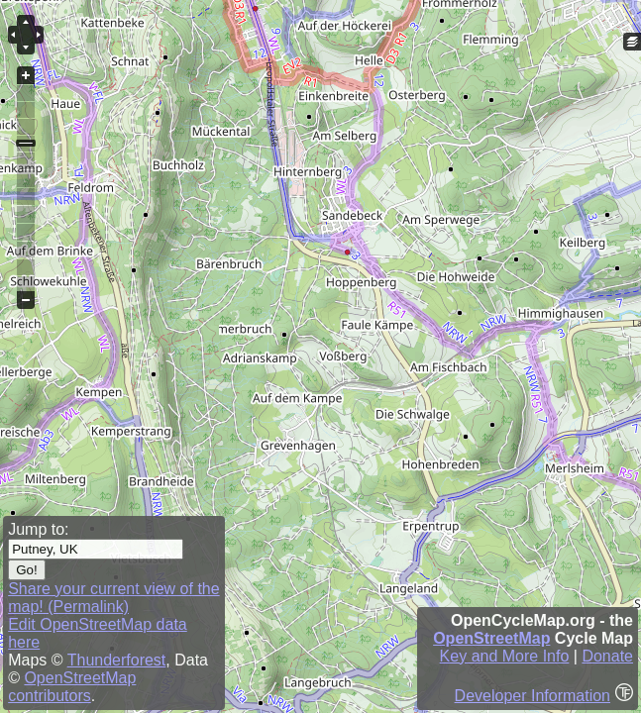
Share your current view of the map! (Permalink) (113, 597)
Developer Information (532, 695)
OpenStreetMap (491, 638)
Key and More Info (505, 656)
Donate (607, 656)
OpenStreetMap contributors (72, 686)
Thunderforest (116, 660)
